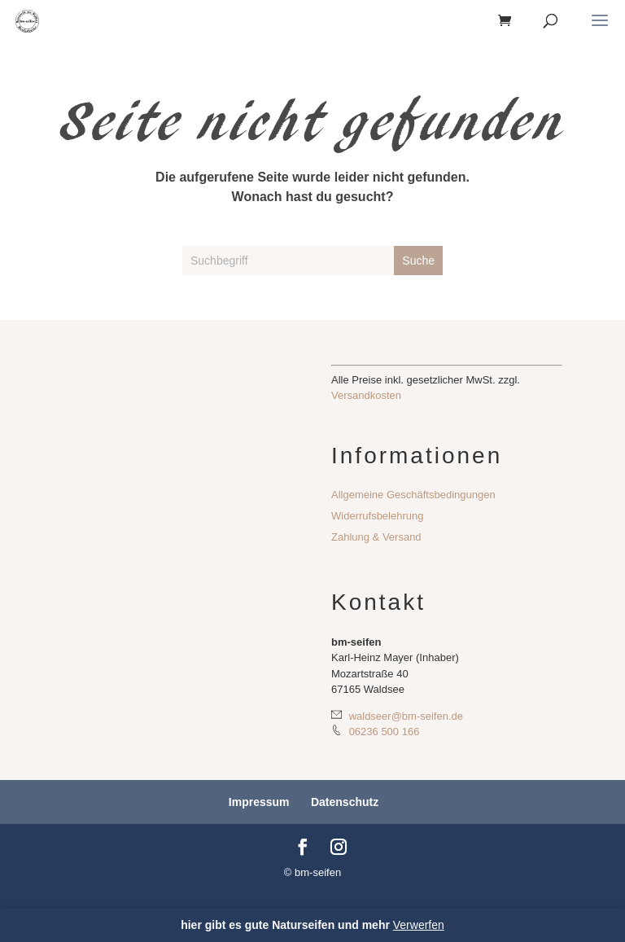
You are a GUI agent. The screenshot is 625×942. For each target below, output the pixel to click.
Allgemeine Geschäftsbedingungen (413, 495)
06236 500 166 (375, 731)
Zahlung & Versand (376, 537)
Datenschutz (344, 801)
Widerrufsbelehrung (377, 516)
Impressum (259, 801)
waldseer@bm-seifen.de (397, 715)
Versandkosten (366, 395)
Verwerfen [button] (418, 924)
